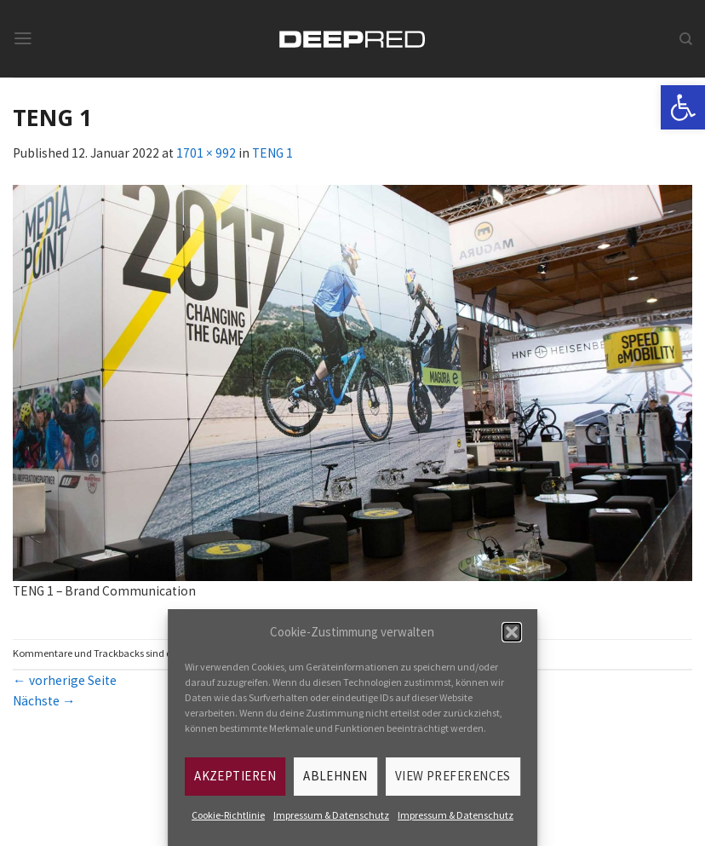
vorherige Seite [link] (65, 680)
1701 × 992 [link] (206, 153)
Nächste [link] (44, 701)
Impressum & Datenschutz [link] (331, 815)
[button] (511, 632)
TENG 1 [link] (272, 153)
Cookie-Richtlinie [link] (228, 815)
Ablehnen (335, 776)
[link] (683, 107)
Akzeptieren (235, 776)
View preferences (453, 776)
